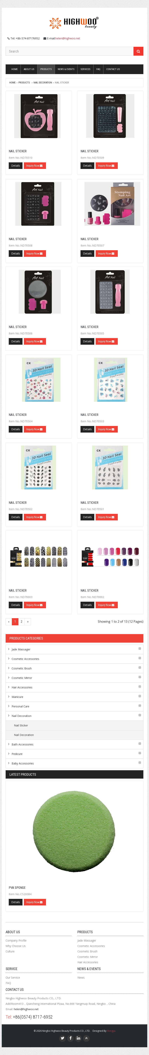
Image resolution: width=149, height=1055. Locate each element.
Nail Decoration (43, 82)
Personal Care (20, 706)
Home (14, 69)
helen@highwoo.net (67, 38)
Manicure (17, 697)
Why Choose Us (16, 946)
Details (15, 165)
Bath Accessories (22, 744)
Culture (10, 951)
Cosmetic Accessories (25, 659)
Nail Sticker (18, 151)
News (81, 977)
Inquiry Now (34, 165)
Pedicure (17, 754)
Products (46, 69)
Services (85, 69)
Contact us (113, 69)
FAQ (98, 69)
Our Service (13, 977)
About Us (29, 69)
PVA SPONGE (17, 888)
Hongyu (111, 1030)
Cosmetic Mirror (22, 678)
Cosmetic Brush (22, 668)
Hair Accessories (22, 687)
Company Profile (16, 940)
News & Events (66, 69)
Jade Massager (21, 649)
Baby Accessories (23, 763)
